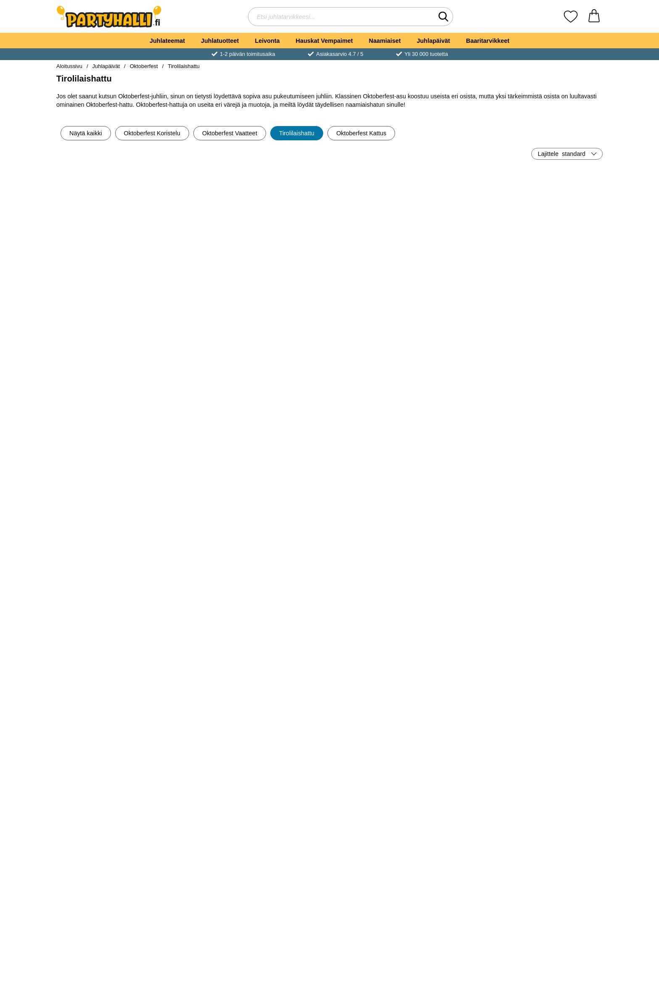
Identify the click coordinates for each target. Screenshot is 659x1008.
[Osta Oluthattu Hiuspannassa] (283, 274)
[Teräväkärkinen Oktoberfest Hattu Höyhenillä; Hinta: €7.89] (192, 351)
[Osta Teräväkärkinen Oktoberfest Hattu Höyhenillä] (192, 410)
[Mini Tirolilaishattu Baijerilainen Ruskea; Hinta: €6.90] (375, 761)
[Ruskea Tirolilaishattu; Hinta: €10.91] (558, 625)
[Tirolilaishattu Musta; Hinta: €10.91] (558, 351)
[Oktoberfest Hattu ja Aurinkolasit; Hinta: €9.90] (466, 215)
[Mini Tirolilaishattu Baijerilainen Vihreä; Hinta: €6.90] (466, 761)
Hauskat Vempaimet (324, 40)
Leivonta (267, 40)
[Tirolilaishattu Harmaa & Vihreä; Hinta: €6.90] (466, 351)
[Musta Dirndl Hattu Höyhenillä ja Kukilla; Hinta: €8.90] (101, 898)
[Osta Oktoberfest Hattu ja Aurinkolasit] (466, 274)
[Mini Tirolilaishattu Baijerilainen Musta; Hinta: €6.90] (284, 761)
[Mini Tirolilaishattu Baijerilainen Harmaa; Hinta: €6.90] (558, 761)
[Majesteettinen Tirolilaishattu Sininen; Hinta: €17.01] (466, 625)
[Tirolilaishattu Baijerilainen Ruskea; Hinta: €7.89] (192, 761)
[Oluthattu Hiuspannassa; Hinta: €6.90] (284, 215)
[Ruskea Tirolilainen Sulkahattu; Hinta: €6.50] (558, 215)
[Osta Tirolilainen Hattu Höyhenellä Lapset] (101, 410)
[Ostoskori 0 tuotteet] (594, 16)
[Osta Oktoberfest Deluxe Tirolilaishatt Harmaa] (375, 547)
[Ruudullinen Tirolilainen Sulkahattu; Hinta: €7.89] (192, 488)
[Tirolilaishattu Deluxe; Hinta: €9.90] (375, 351)
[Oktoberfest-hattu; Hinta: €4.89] (284, 625)
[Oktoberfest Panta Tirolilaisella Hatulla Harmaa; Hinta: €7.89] (284, 488)
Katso (467, 547)
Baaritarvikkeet (487, 40)
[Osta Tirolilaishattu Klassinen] (101, 274)
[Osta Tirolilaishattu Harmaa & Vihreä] (466, 410)
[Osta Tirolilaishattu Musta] (558, 410)
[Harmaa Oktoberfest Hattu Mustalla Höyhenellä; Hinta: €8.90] (192, 625)
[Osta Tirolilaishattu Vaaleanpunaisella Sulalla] (192, 274)
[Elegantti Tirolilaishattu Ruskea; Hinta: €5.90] (375, 625)
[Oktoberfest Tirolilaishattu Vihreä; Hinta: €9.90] (101, 761)
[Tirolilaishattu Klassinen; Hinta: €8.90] (101, 215)
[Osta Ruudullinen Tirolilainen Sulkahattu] (192, 547)
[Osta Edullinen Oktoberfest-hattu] (375, 274)
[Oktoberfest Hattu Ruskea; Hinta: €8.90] (101, 625)
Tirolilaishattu (184, 66)
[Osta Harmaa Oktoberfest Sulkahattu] (101, 547)
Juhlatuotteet (220, 40)
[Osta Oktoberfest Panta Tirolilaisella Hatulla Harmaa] (283, 547)
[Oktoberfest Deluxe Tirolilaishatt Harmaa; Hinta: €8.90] (375, 488)
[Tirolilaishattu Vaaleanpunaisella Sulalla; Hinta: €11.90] (192, 215)
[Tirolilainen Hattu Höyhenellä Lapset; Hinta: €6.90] (101, 351)
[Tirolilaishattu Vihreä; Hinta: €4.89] (284, 351)
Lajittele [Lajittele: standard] (561, 153)
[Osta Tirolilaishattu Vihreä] (283, 410)
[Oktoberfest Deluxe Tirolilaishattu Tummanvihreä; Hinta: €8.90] (192, 898)
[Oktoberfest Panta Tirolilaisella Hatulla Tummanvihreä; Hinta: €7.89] (284, 898)
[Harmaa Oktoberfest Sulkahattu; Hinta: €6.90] (101, 488)
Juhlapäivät (433, 40)
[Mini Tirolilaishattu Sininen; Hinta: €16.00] (466, 488)
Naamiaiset (385, 40)
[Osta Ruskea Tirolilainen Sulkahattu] (558, 274)
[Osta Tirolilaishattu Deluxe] (375, 410)
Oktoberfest (144, 66)
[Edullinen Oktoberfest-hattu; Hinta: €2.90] (375, 215)
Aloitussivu (69, 66)
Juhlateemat (167, 40)
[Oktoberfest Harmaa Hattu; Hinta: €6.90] (558, 488)
